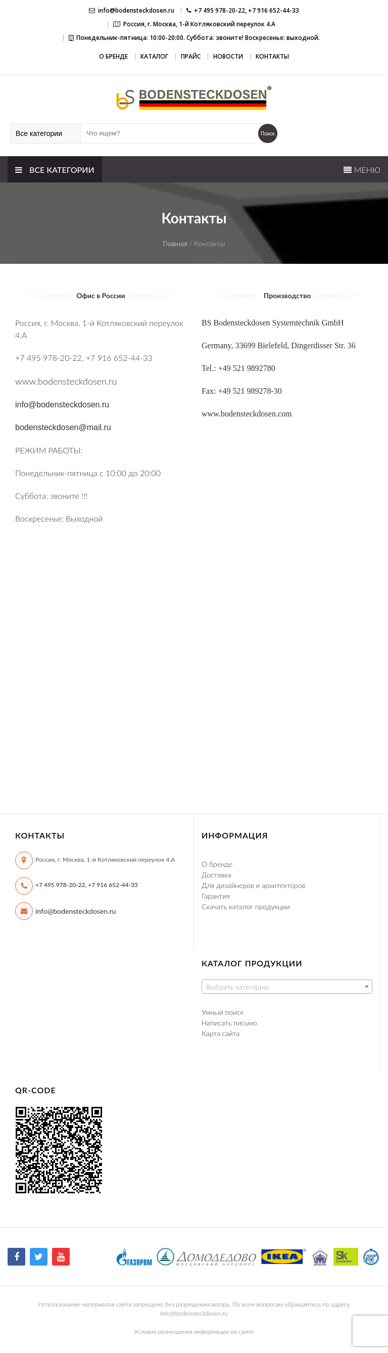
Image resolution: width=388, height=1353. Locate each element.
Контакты (272, 56)
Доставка (216, 874)
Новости (228, 56)
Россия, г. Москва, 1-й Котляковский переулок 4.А (199, 24)
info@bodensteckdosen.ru (136, 10)
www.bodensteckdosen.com (247, 413)
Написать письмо (229, 1022)
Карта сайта (220, 1033)
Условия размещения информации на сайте (194, 1331)
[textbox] (287, 987)
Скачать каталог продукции (246, 906)
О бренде (113, 56)
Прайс (191, 56)
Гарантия (216, 896)
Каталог (154, 56)
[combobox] (287, 986)
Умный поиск (223, 1012)
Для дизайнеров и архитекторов (253, 885)
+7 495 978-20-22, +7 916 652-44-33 (86, 885)
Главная (175, 243)
